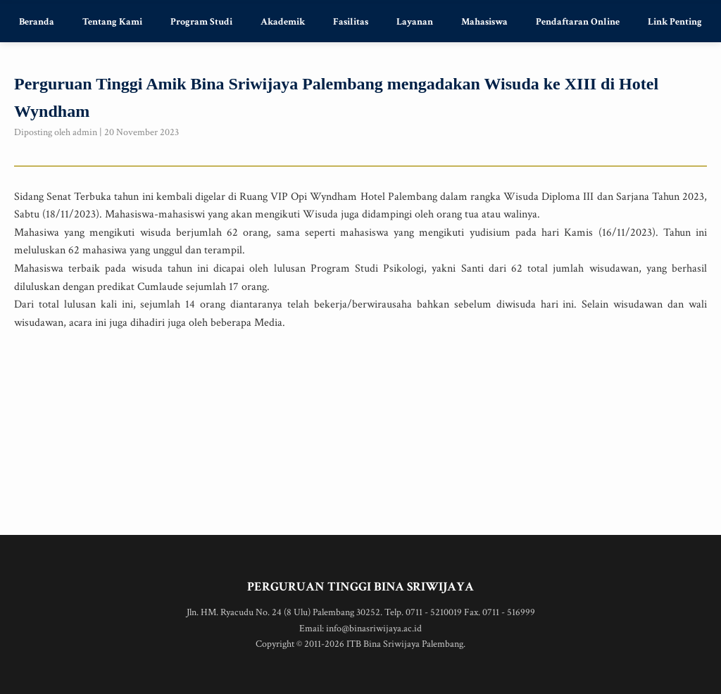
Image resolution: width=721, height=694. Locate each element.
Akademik (283, 21)
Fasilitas (350, 21)
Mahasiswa (484, 21)
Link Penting (675, 21)
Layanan (414, 21)
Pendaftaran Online (578, 21)
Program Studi (201, 21)
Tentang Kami (112, 21)
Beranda (36, 21)
